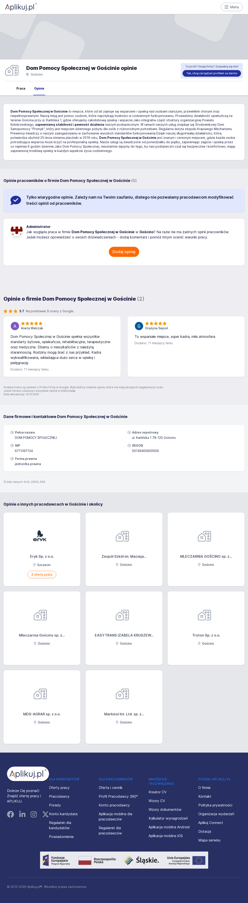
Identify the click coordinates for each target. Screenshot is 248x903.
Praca (20, 88)
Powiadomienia (61, 836)
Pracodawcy (59, 796)
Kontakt (204, 796)
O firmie (204, 787)
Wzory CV (157, 801)
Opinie (39, 88)
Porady (55, 805)
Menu (232, 7)
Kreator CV (158, 792)
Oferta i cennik (111, 787)
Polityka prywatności (215, 805)
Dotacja (204, 831)
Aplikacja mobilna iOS (166, 836)
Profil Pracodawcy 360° (118, 796)
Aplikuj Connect (210, 822)
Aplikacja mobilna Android (169, 827)
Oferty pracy (59, 787)
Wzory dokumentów (165, 809)
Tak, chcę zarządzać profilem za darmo (211, 73)
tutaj (72, 390)
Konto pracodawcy (114, 805)
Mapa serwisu (209, 840)
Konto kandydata (63, 814)
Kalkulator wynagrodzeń (168, 818)
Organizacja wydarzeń (216, 814)
